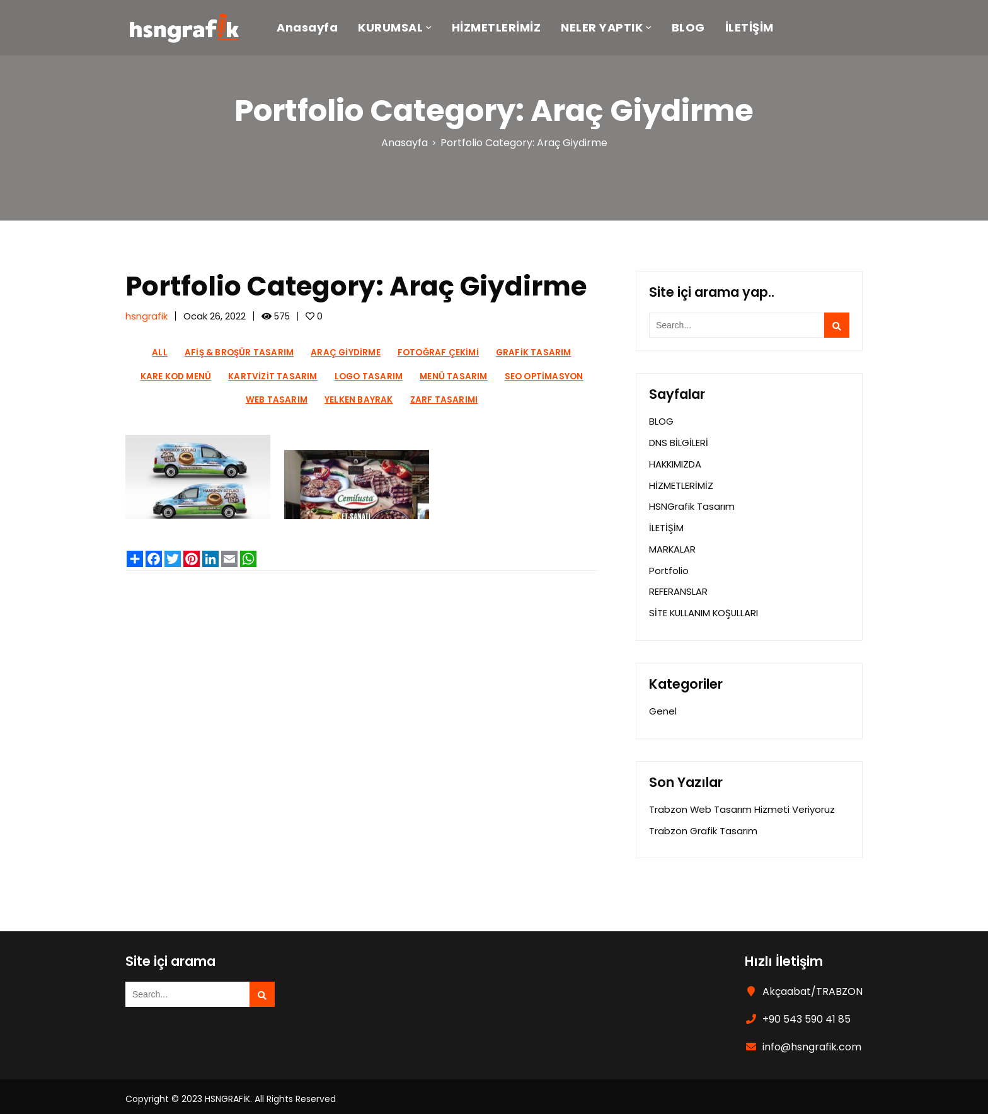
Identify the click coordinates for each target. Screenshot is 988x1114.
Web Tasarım (276, 400)
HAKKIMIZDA (676, 462)
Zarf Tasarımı (444, 400)
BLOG (694, 29)
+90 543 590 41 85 (806, 1013)
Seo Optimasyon (544, 376)
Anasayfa (313, 29)
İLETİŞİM (756, 29)
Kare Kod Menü (176, 376)
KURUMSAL (396, 29)
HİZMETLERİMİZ (503, 29)
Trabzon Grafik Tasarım (703, 825)
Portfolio (669, 566)
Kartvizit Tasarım (272, 376)
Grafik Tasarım (534, 353)
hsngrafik (146, 316)
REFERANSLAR (678, 587)
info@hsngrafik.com (811, 1041)
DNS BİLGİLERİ (678, 442)
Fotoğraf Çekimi (438, 353)
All (160, 353)
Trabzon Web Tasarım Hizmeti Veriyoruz (742, 804)
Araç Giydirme (346, 353)
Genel (663, 706)
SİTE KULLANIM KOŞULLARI (705, 608)
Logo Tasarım (369, 376)
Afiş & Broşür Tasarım (239, 353)
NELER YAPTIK (608, 29)
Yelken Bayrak (359, 400)
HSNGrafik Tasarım (692, 504)
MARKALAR (672, 546)
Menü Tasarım (453, 376)
